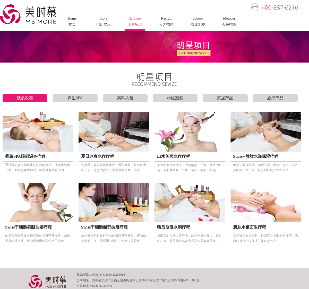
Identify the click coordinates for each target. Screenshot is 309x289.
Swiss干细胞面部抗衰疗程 (104, 227)
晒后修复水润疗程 (173, 227)
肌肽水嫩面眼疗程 (249, 227)
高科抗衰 (125, 98)
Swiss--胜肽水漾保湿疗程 (255, 156)
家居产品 (225, 98)
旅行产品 (275, 98)
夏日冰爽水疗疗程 (97, 156)
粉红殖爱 (175, 98)
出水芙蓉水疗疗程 (173, 156)
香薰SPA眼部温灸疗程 (25, 156)
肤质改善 (25, 98)
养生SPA (75, 98)
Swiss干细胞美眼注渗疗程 (28, 227)
